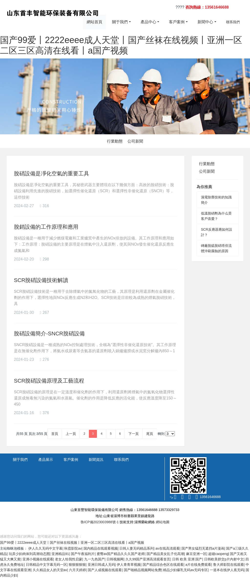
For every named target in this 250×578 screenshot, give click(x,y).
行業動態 (115, 141)
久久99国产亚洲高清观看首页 (147, 559)
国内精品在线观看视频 (100, 548)
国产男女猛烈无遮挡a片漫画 (202, 548)
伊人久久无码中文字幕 (45, 548)
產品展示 (45, 459)
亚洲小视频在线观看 (37, 559)
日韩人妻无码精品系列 (136, 548)
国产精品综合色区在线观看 (163, 565)
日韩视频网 (115, 559)
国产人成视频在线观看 (105, 570)
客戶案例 (177, 22)
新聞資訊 (96, 459)
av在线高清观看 (168, 548)
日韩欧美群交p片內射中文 (224, 559)
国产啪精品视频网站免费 (142, 570)
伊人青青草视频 (129, 565)
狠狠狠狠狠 (77, 565)
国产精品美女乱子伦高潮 (165, 554)
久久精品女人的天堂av (50, 570)
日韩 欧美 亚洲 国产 (187, 559)
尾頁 (149, 434)
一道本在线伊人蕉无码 (227, 570)
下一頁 (133, 434)
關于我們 (120, 22)
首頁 (54, 434)
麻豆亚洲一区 (196, 554)
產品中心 (148, 22)
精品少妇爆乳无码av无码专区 (185, 570)
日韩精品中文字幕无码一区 (46, 565)
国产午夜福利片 (83, 554)
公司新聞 (135, 141)
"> (173, 498)
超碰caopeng (218, 554)
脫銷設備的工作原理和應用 (46, 227)
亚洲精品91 (60, 554)
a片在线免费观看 (198, 565)
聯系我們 (233, 22)
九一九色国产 (94, 559)
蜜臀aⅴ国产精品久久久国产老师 (121, 554)
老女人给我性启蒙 (68, 559)
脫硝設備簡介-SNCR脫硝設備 (49, 333)
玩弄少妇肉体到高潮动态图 (29, 554)
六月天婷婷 (77, 570)
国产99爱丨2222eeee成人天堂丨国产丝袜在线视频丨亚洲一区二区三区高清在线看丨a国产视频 (72, 542)
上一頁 (71, 434)
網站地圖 (162, 522)
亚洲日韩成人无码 (101, 565)
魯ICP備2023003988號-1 (100, 522)
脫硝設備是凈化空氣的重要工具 (51, 173)
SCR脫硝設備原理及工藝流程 (49, 381)
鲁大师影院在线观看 (228, 565)
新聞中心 (205, 22)
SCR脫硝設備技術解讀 (41, 280)
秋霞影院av (73, 548)
